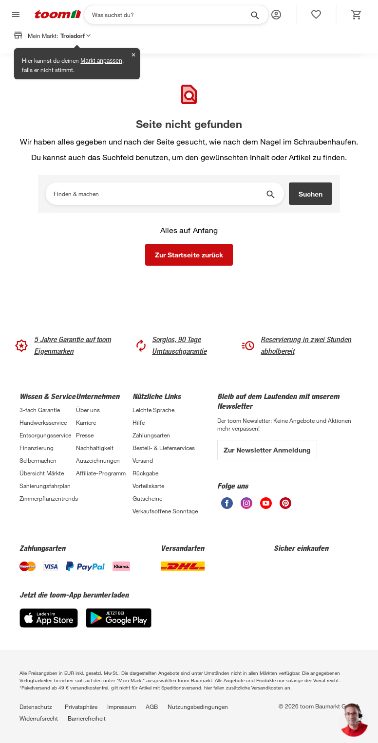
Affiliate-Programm (101, 473)
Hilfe (138, 422)
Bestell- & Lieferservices (163, 448)
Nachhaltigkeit (94, 448)
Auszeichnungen (98, 460)
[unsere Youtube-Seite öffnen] (266, 506)
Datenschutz (35, 706)
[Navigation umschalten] (14, 14)
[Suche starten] (254, 14)
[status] (316, 14)
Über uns (88, 410)
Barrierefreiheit (87, 718)
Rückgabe (145, 473)
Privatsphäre (81, 706)
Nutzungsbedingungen (198, 706)
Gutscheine (147, 498)
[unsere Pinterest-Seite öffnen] (285, 506)
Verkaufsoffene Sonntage (165, 511)
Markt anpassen (101, 60)
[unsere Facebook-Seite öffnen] (227, 506)
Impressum (121, 706)
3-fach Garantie (39, 410)
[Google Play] (118, 625)
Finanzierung (36, 448)
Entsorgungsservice (45, 435)
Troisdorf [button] (75, 35)
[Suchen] (170, 14)
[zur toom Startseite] (58, 15)
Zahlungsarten (151, 435)
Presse (85, 435)
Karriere (86, 422)
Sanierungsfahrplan (45, 485)
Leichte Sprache (153, 410)
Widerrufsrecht (38, 718)
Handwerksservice (43, 422)
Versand (142, 460)
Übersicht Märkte (41, 473)
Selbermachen (38, 460)
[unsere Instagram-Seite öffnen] (246, 506)
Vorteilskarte (148, 485)
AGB (152, 706)
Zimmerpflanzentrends (47, 498)
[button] (276, 14)
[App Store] (48, 625)
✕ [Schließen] (133, 55)
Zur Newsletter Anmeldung (267, 450)
